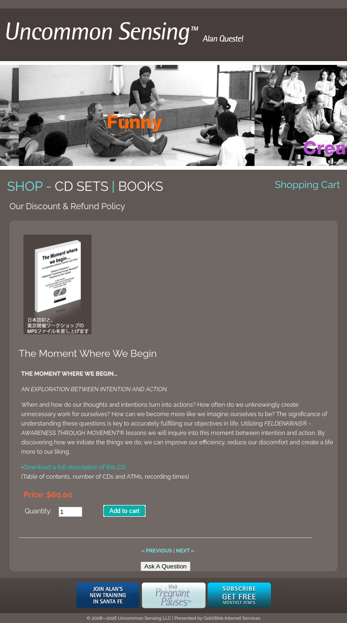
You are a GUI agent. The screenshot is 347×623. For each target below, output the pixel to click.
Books (140, 186)
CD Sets (81, 186)
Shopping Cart (307, 184)
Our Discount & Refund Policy (67, 206)
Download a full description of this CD (74, 467)
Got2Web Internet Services (232, 618)
